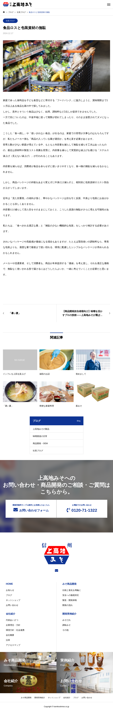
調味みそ (66, 625)
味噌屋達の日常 (40, 436)
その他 (65, 630)
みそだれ (66, 620)
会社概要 (10, 635)
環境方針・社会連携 (15, 630)
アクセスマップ (13, 645)
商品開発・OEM (40, 443)
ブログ (9, 595)
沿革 (8, 640)
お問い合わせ (12, 605)
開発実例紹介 (69, 614)
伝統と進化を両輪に (71, 590)
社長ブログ (10, 21)
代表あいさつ (12, 620)
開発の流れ (67, 605)
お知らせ (10, 590)
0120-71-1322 (81, 508)
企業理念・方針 (13, 625)
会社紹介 (10, 614)
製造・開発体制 (69, 600)
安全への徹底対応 (70, 595)
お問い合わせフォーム (31, 508)
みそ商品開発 (69, 584)
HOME (9, 584)
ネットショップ (13, 600)
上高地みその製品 (41, 429)
